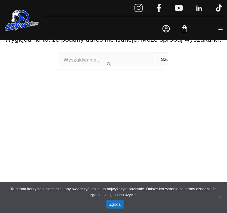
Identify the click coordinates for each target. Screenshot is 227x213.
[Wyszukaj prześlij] (109, 64)
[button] (219, 30)
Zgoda (115, 204)
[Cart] (184, 29)
